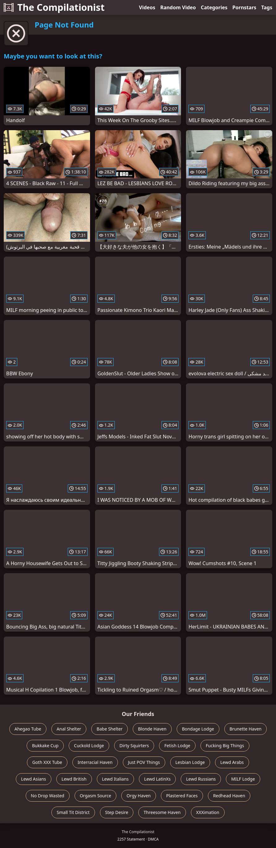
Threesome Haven (162, 812)
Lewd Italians (115, 779)
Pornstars (244, 7)
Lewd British (74, 779)
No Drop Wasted (47, 796)
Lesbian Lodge (190, 762)
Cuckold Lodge (89, 745)
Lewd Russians (201, 779)
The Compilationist (54, 7)
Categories (214, 7)
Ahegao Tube (28, 729)
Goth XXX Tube (47, 762)
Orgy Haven (139, 796)
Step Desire (116, 812)
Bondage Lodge (198, 729)
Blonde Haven (152, 729)
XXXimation (207, 812)
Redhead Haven (229, 796)
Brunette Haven (246, 729)
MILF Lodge (243, 779)
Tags (266, 7)
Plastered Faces (182, 796)
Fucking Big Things (225, 745)
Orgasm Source (95, 796)
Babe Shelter (110, 729)
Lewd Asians (33, 779)
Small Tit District (73, 812)
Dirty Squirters (134, 745)
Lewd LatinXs (157, 779)
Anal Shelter (69, 729)
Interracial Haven (95, 762)
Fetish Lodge (177, 745)
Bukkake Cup (45, 745)
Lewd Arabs (232, 762)
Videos (147, 7)
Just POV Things (144, 762)
